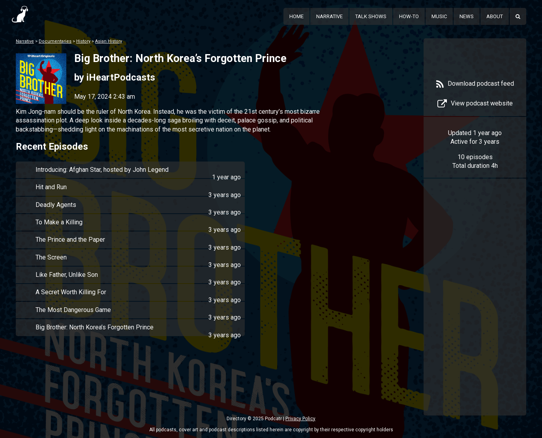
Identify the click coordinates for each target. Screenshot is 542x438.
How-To (409, 16)
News (466, 16)
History (83, 41)
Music (439, 16)
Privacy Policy (300, 418)
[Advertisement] (474, 308)
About (494, 16)
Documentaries (55, 41)
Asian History (108, 41)
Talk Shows (370, 16)
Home (296, 16)
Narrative (329, 16)
